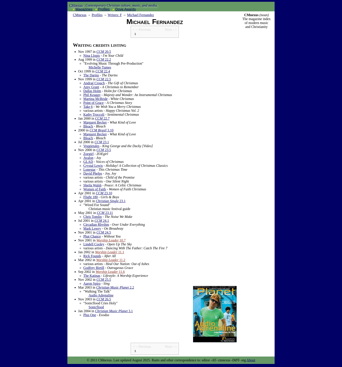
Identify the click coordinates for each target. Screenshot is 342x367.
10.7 (111, 241)
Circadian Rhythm (96, 225)
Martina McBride (95, 99)
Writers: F (115, 15)
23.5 (103, 150)
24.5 (103, 233)
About (250, 361)
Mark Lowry (92, 229)
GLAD (88, 162)
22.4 (103, 72)
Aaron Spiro (92, 284)
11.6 (110, 272)
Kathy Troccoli (93, 115)
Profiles (104, 9)
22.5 (103, 80)
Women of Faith (94, 190)
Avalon (88, 158)
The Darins (91, 76)
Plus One (89, 315)
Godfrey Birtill (93, 268)
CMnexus (76, 5)
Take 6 (88, 107)
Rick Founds (92, 256)
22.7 (102, 119)
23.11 (105, 213)
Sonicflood (96, 308)
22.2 (103, 60)
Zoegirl (88, 154)
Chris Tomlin (92, 217)
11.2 (110, 260)
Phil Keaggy (92, 95)
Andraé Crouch (94, 84)
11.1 (109, 253)
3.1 (114, 312)
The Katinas (91, 276)
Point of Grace (93, 103)
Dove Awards (125, 9)
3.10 (101, 131)
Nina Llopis (91, 56)
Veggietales (91, 146)
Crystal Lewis (93, 166)
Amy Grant (91, 88)
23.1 (101, 143)
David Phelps (92, 174)
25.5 (103, 280)
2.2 (115, 288)
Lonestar (89, 170)
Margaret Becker (95, 123)
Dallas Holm (92, 91)
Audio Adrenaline (101, 296)
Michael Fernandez (140, 15)
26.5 (103, 300)
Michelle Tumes (100, 68)
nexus (79, 15)
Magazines (83, 9)
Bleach (88, 127)
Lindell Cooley (93, 245)
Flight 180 (90, 198)
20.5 (103, 52)
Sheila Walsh (92, 186)
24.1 (101, 221)
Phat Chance (92, 237)
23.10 (104, 194)
